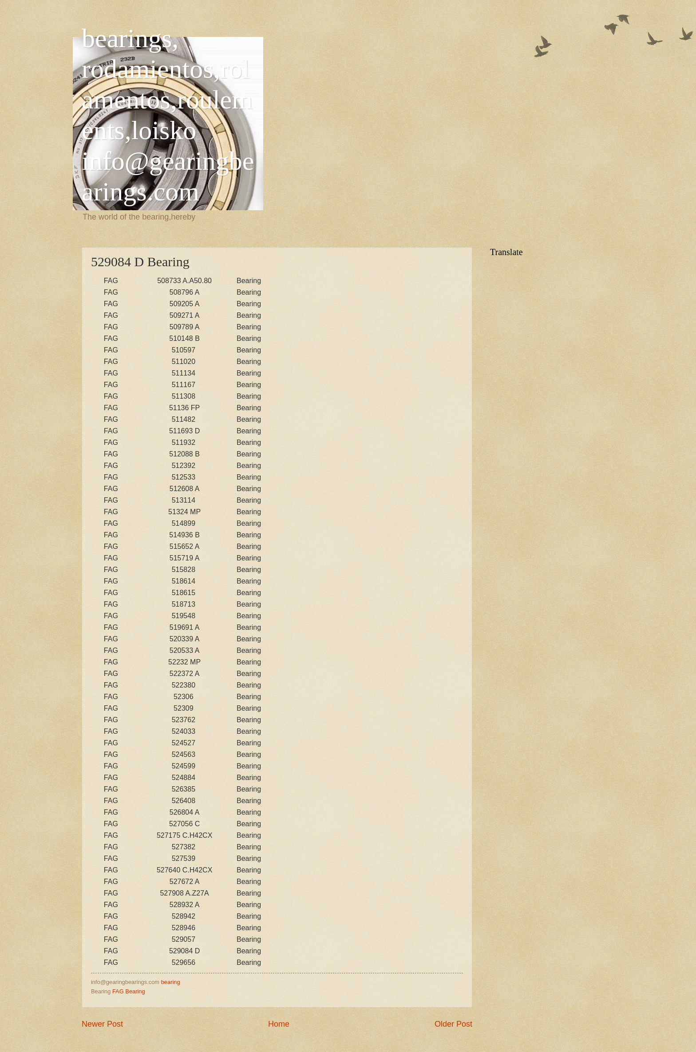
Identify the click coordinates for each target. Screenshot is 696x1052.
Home (278, 1024)
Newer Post (102, 1024)
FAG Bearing (128, 991)
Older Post (453, 1024)
